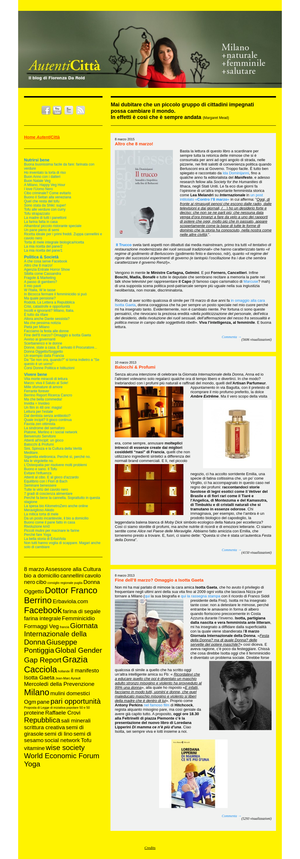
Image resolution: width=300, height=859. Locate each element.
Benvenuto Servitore (40, 436)
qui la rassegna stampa (200, 596)
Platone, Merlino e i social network (50, 432)
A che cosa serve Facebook (45, 261)
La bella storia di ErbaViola (45, 539)
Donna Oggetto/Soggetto (43, 352)
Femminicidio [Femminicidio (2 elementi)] (78, 618)
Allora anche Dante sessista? (46, 319)
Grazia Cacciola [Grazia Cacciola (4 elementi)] (56, 664)
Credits (150, 848)
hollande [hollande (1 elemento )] (64, 671)
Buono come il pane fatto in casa (49, 522)
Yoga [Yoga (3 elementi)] (32, 764)
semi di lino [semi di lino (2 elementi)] (58, 734)
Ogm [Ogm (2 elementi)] (30, 702)
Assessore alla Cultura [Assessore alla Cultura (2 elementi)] (73, 569)
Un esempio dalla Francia (44, 356)
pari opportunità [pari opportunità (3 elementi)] (75, 701)
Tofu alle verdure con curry (44, 209)
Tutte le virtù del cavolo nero (46, 490)
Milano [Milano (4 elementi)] (36, 692)
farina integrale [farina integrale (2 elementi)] (42, 618)
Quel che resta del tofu (41, 201)
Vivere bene (35, 374)
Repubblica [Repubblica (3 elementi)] (42, 720)
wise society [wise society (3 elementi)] (65, 747)
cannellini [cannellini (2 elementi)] (71, 575)
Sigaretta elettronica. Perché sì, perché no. (57, 457)
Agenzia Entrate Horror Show (47, 269)
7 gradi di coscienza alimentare (48, 494)
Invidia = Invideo (37, 403)
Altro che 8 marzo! (38, 265)
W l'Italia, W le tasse (40, 290)
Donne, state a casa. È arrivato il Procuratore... (60, 347)
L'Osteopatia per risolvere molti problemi (55, 465)
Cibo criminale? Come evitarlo (47, 193)
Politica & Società (41, 257)
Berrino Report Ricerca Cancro (48, 395)
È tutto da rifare (36, 315)
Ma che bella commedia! (43, 399)
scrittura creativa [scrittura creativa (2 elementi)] (44, 727)
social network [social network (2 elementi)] (62, 740)
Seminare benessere (40, 485)
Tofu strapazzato (37, 214)
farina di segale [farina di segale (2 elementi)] (81, 611)
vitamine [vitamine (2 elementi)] (34, 748)
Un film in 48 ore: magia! (43, 407)
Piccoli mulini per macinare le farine (51, 531)
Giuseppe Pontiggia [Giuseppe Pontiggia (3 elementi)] (50, 646)
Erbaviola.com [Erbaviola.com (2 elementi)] (70, 601)
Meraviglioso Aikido (39, 510)
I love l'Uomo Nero (38, 189)
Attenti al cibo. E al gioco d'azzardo (51, 477)
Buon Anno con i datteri (42, 177)
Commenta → (231, 337)
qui (147, 596)
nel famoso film (156, 705)
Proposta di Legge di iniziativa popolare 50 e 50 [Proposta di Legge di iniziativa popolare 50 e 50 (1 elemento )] (57, 707)
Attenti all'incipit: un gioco (43, 440)
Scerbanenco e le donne (43, 343)
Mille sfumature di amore (43, 387)
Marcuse (250, 281)
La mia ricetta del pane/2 (43, 246)
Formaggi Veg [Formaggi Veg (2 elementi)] (41, 626)
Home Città (42, 137)
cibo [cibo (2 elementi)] (41, 582)
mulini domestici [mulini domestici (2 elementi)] (70, 693)
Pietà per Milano (37, 327)
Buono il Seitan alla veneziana (47, 197)
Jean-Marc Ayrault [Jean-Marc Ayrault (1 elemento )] (68, 678)
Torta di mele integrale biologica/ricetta (54, 242)
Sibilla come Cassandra (42, 274)
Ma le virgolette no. (39, 461)
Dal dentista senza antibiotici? (47, 416)
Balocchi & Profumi (39, 444)
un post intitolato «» (221, 197)
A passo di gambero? (40, 282)
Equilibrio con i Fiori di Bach (45, 481)
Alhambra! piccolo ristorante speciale (52, 226)
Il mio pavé (32, 286)
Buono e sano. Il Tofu (40, 469)
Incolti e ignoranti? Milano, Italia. (49, 311)
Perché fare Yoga (37, 535)
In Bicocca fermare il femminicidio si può (55, 294)
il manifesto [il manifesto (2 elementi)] (85, 670)
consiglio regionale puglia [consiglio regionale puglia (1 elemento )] (65, 582)
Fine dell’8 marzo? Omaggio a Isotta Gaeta (159, 579)
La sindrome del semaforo (44, 428)
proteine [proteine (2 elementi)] (34, 713)
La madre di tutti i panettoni (45, 218)
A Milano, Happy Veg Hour (44, 185)
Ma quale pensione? (40, 298)
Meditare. (31, 453)
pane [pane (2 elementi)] (43, 702)
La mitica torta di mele (41, 514)
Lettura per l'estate (38, 412)
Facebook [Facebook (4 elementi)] (43, 610)
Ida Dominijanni (236, 173)
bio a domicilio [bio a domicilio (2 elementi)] (41, 575)
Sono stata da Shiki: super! (45, 205)
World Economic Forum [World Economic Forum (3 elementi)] (61, 756)
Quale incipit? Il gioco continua (48, 420)
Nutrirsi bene (37, 160)
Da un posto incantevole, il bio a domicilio (56, 518)
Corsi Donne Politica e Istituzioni (49, 368)
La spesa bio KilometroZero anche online (56, 506)
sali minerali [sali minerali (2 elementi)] (76, 720)
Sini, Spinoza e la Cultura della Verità (53, 448)
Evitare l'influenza (38, 473)
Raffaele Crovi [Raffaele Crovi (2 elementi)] (62, 713)
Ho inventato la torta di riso (45, 173)
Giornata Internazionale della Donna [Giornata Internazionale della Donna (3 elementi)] (61, 634)
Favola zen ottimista (39, 424)
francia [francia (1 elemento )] (64, 627)
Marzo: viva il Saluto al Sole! (46, 383)
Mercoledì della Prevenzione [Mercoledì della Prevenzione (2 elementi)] (59, 684)
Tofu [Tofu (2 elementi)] (86, 740)
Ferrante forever (36, 391)
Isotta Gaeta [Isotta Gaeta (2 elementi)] (39, 677)
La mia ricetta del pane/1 (43, 250)
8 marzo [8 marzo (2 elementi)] (34, 569)
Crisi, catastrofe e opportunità (47, 306)
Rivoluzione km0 (37, 526)
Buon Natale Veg (37, 181)
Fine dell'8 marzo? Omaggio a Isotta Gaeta (57, 335)
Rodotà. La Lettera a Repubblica (49, 302)
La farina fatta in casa (41, 222)
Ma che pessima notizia (42, 323)
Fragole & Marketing (40, 278)
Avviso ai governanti (39, 339)
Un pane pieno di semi (41, 230)
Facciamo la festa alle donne (46, 331)
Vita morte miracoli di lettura (46, 379)
